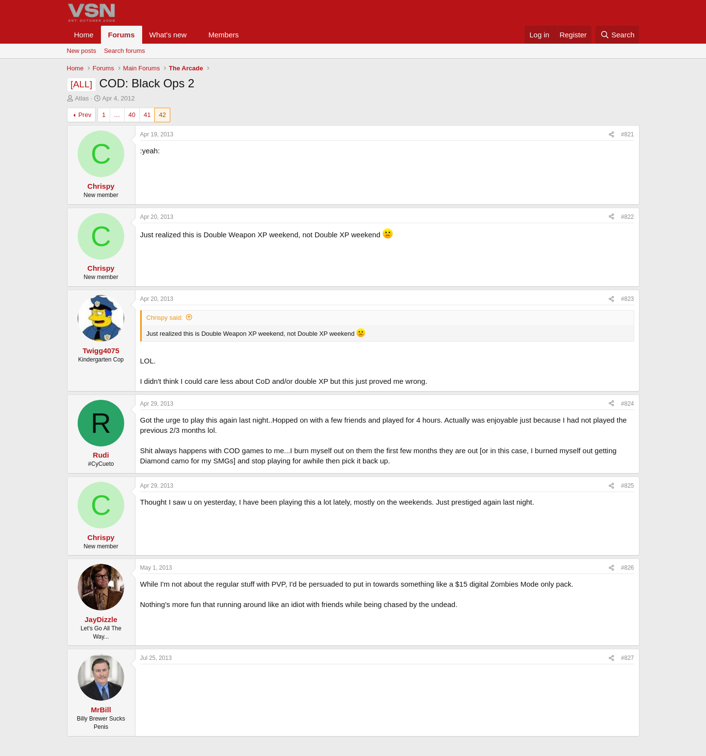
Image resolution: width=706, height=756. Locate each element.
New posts (82, 50)
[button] (194, 35)
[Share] (611, 134)
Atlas (82, 98)
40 (132, 114)
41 (147, 114)
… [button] (117, 114)
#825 (627, 485)
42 (162, 114)
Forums (121, 35)
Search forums (124, 50)
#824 (627, 403)
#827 (627, 658)
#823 (627, 299)
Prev (84, 114)
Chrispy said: (165, 317)
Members (223, 35)
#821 (627, 134)
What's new (168, 35)
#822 (627, 217)
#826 (627, 567)
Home (84, 35)
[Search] (617, 35)
